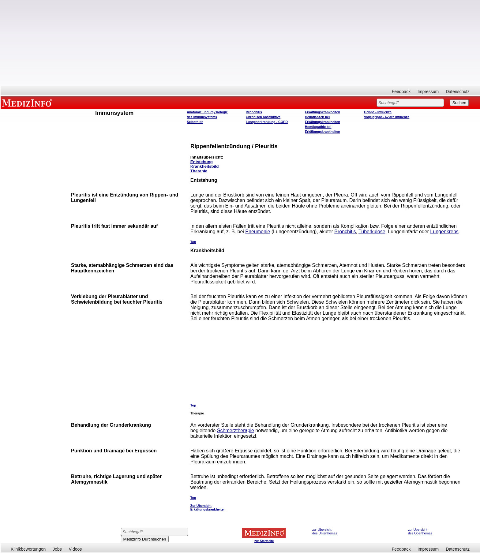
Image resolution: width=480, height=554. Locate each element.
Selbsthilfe (195, 122)
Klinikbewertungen (28, 549)
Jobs (57, 549)
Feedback (401, 91)
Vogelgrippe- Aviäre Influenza (386, 117)
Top (193, 242)
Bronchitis (254, 112)
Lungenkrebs (444, 231)
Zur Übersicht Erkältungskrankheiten (208, 507)
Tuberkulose (371, 231)
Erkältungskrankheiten (322, 112)
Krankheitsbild (204, 166)
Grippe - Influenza (378, 112)
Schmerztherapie (235, 430)
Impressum (428, 91)
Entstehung (201, 161)
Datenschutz (458, 91)
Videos (75, 549)
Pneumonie (257, 231)
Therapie (199, 171)
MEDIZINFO (28, 102)
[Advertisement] (240, 43)
